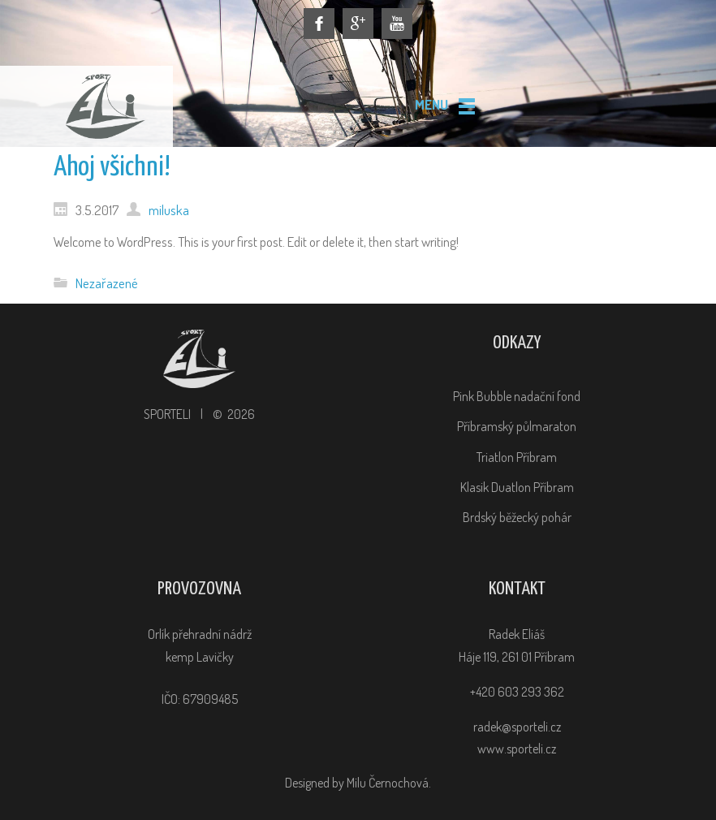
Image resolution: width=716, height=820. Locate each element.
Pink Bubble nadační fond (516, 396)
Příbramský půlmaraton (516, 426)
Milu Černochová (388, 783)
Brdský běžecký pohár (517, 517)
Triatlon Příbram (517, 457)
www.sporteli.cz (516, 748)
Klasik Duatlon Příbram (517, 487)
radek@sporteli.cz (517, 727)
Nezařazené (106, 282)
